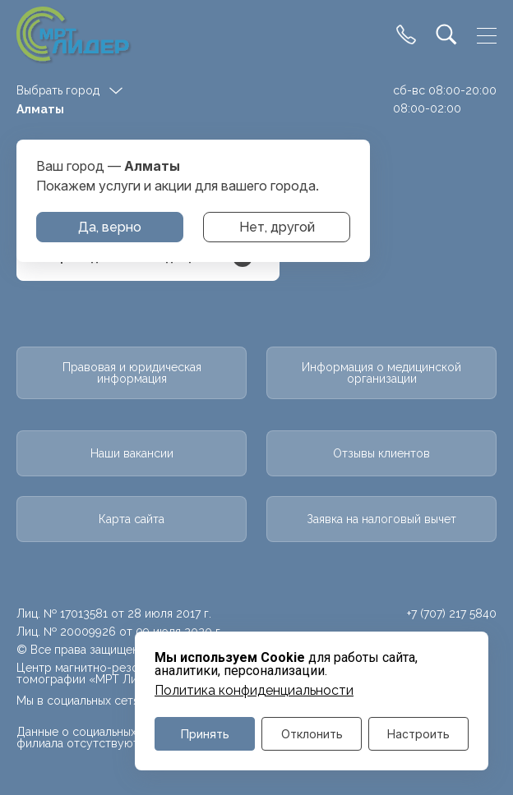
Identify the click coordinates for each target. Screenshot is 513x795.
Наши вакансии (131, 453)
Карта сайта (131, 519)
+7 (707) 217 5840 (452, 613)
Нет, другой (277, 227)
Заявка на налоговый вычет (381, 519)
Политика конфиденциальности (254, 690)
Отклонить (312, 734)
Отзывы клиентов (381, 453)
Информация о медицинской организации (381, 373)
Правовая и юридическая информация (131, 373)
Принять (205, 734)
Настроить (418, 734)
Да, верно (109, 227)
